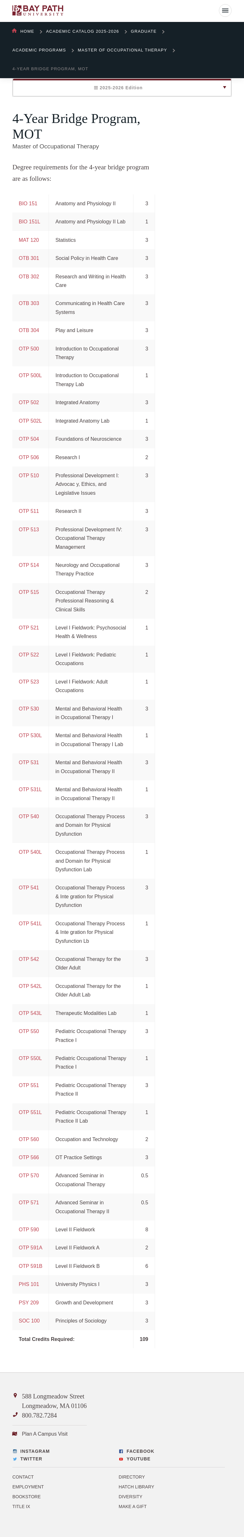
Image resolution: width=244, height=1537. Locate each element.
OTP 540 (29, 816)
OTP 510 (29, 475)
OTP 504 (29, 439)
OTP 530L (30, 735)
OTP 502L (30, 421)
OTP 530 (29, 708)
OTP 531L (30, 789)
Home (27, 31)
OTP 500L (30, 375)
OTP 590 (29, 1229)
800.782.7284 (39, 1415)
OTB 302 (29, 276)
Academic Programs (39, 50)
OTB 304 (29, 330)
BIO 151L (29, 221)
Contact (23, 1476)
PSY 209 (29, 1302)
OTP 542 (29, 959)
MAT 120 (29, 240)
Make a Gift (132, 1506)
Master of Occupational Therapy (122, 50)
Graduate (144, 31)
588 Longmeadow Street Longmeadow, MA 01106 (54, 1401)
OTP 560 (29, 1139)
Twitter (31, 1458)
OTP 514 (29, 565)
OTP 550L (30, 1058)
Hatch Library (136, 1486)
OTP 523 (29, 681)
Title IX (21, 1506)
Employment (28, 1486)
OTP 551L (30, 1112)
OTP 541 (29, 887)
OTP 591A (30, 1247)
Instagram (35, 1451)
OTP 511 (29, 511)
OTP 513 (29, 529)
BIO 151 (28, 203)
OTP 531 (29, 762)
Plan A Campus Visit (45, 1434)
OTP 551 (29, 1085)
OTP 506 (29, 457)
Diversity (130, 1496)
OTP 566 (29, 1157)
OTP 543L (30, 1013)
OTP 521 (29, 627)
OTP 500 (29, 348)
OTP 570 (29, 1175)
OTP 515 (29, 592)
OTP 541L (30, 923)
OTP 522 (29, 654)
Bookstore (26, 1496)
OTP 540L (30, 852)
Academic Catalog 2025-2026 (82, 31)
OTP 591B (30, 1266)
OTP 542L (30, 986)
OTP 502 (29, 402)
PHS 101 (29, 1284)
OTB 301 (29, 258)
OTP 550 (29, 1031)
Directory (132, 1476)
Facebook (140, 1451)
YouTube (138, 1458)
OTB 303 (29, 303)
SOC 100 (29, 1320)
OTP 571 (29, 1202)
